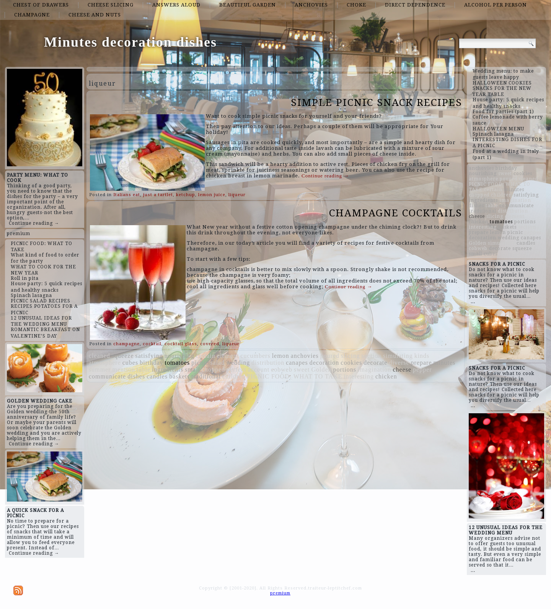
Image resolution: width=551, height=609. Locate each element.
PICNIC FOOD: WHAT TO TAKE (294, 376)
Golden (321, 369)
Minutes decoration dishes (130, 42)
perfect (236, 369)
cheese (402, 369)
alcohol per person (495, 5)
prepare (421, 362)
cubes (130, 362)
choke (356, 5)
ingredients (167, 369)
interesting (359, 376)
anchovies (311, 5)
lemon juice (211, 194)
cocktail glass (181, 343)
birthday (151, 362)
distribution (267, 362)
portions (344, 369)
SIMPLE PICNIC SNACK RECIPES (376, 102)
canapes (297, 362)
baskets (179, 376)
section (371, 355)
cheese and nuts (94, 15)
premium (18, 233)
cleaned (99, 355)
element (228, 355)
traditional (206, 376)
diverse (399, 362)
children (233, 376)
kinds (422, 355)
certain (205, 355)
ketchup (185, 194)
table (143, 369)
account (258, 369)
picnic (200, 362)
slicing (350, 355)
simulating (398, 355)
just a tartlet (158, 194)
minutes (445, 362)
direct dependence (415, 5)
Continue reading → (34, 223)
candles (157, 376)
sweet (302, 369)
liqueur (237, 194)
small (192, 369)
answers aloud (176, 5)
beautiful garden (247, 5)
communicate (107, 376)
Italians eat (126, 194)
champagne (32, 15)
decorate (375, 362)
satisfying (149, 355)
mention (123, 369)
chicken (386, 376)
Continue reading (325, 176)
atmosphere (105, 362)
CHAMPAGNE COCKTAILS (395, 213)
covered (209, 343)
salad (217, 362)
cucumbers (255, 355)
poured (329, 355)
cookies (351, 362)
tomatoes (177, 362)
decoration (324, 362)
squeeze (123, 355)
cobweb (281, 369)
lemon (280, 355)
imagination (374, 369)
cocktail (152, 343)
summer (100, 369)
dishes (136, 376)
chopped (213, 369)
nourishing (179, 355)
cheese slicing (111, 5)
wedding (238, 362)
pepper (422, 369)
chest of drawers (41, 5)
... (473, 301)
